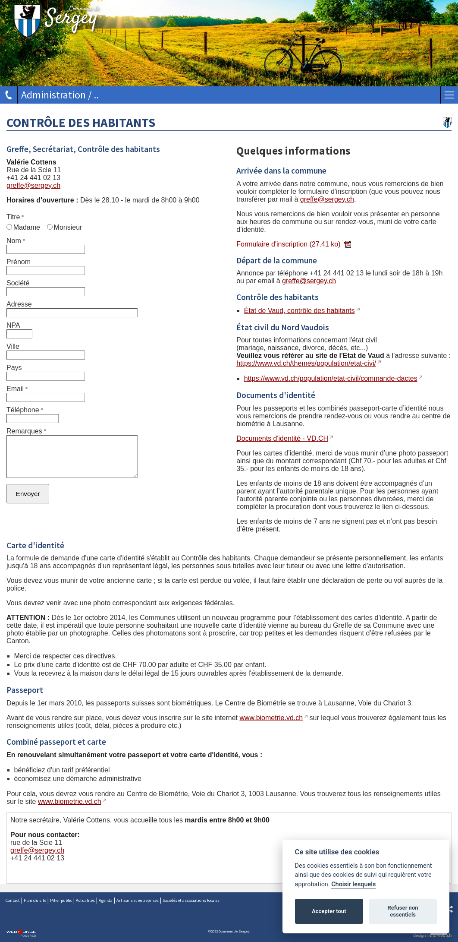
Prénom (18, 262)
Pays (14, 367)
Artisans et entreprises (137, 900)
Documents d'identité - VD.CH (282, 438)
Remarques (26, 431)
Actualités (85, 900)
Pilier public (61, 900)
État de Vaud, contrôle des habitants (299, 310)
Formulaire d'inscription (293, 244)
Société (17, 283)
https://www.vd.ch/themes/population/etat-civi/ (306, 363)
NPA (13, 325)
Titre (15, 217)
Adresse (19, 304)
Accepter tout (329, 911)
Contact (13, 900)
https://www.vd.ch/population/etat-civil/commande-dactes (330, 378)
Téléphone (24, 410)
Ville (12, 346)
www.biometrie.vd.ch (271, 717)
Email (17, 388)
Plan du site (35, 900)
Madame (23, 227)
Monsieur (64, 227)
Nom (15, 240)
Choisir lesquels (353, 884)
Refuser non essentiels (402, 911)
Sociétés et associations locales (191, 900)
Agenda (106, 900)
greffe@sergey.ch (33, 185)
